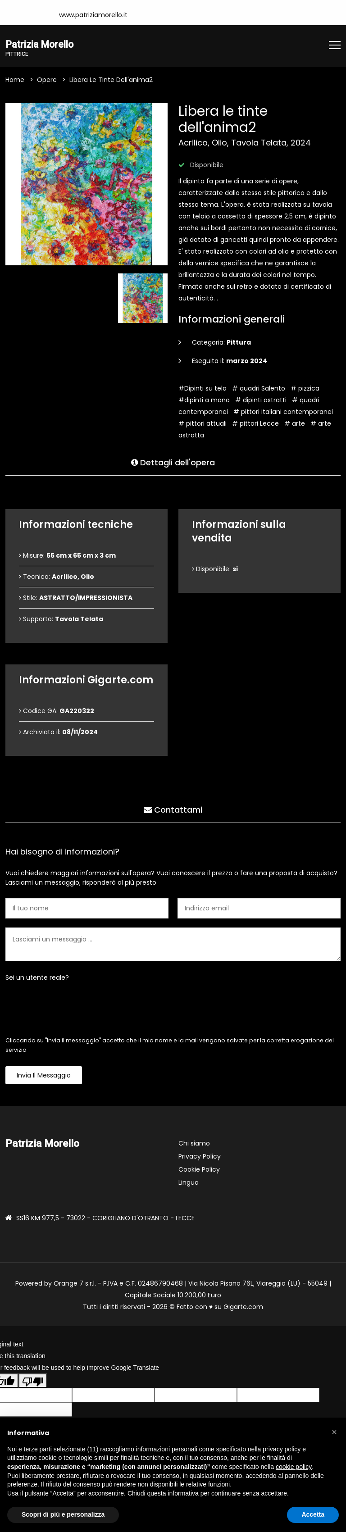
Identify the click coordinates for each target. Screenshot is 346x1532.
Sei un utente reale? (37, 978)
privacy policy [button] (281, 1449)
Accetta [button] (312, 1514)
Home (14, 80)
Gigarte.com (243, 1307)
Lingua (188, 1183)
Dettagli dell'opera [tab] (173, 461)
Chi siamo (194, 1144)
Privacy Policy (199, 1157)
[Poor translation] (32, 1381)
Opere (47, 80)
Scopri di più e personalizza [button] (63, 1514)
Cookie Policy (199, 1170)
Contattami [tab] (173, 808)
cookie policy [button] (294, 1466)
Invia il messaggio (44, 1076)
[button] (334, 1432)
